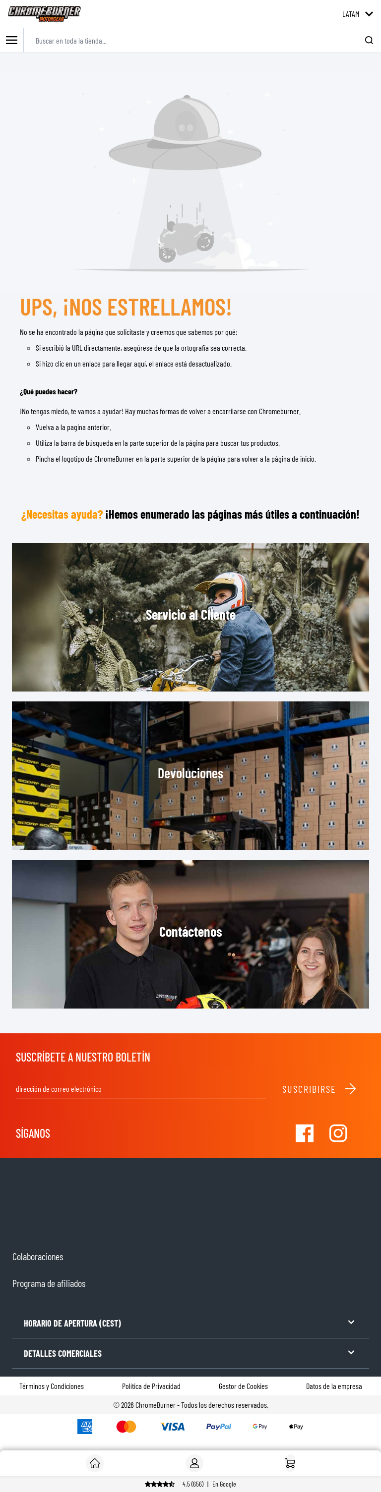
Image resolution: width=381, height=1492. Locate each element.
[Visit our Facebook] (305, 1133)
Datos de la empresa (334, 1385)
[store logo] (44, 14)
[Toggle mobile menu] (12, 40)
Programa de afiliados (48, 1283)
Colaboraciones (37, 1256)
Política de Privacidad (151, 1385)
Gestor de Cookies (243, 1385)
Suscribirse (319, 1089)
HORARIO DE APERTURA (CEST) (190, 1322)
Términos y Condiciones (51, 1385)
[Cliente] (95, 1463)
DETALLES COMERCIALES (190, 1352)
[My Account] (194, 1463)
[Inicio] (290, 1463)
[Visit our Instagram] (338, 1133)
